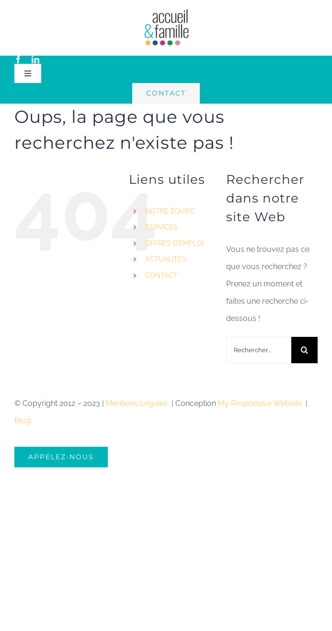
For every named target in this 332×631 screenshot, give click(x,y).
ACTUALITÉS (165, 259)
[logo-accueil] (166, 11)
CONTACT (161, 275)
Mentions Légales (138, 403)
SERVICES (161, 227)
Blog (22, 420)
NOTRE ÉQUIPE (170, 211)
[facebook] (18, 59)
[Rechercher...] (258, 350)
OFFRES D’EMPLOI (174, 243)
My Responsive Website (261, 403)
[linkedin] (35, 59)
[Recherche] (304, 350)
